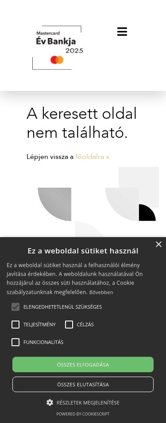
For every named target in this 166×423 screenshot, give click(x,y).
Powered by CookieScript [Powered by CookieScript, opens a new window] (82, 414)
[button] (62, 307)
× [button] (158, 245)
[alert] (83, 330)
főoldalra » (92, 157)
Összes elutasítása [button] (83, 384)
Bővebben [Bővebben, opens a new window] (101, 292)
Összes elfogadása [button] (83, 364)
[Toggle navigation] (122, 31)
